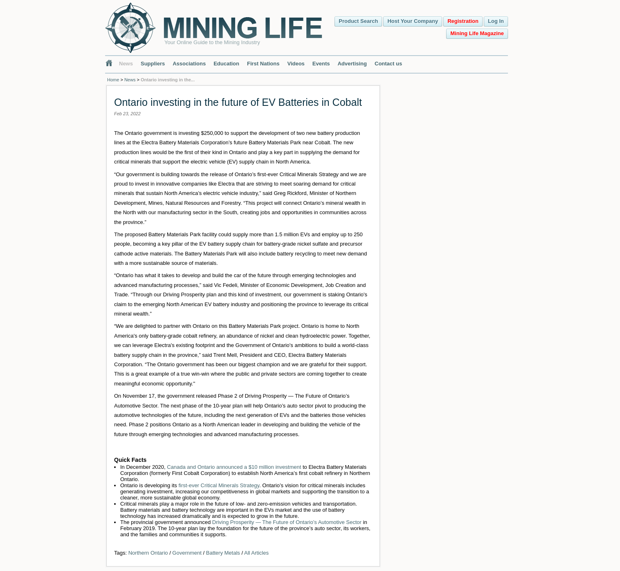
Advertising (352, 63)
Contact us (388, 63)
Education (226, 63)
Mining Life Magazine (477, 33)
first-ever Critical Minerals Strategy (218, 485)
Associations (189, 63)
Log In (496, 21)
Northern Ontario (148, 553)
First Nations (263, 63)
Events (321, 63)
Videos (295, 63)
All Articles (256, 553)
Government (187, 553)
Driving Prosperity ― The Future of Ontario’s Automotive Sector (287, 522)
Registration (462, 21)
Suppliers (153, 63)
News (126, 63)
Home (113, 79)
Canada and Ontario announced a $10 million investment (234, 467)
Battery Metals (223, 553)
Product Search (358, 21)
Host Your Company (412, 21)
